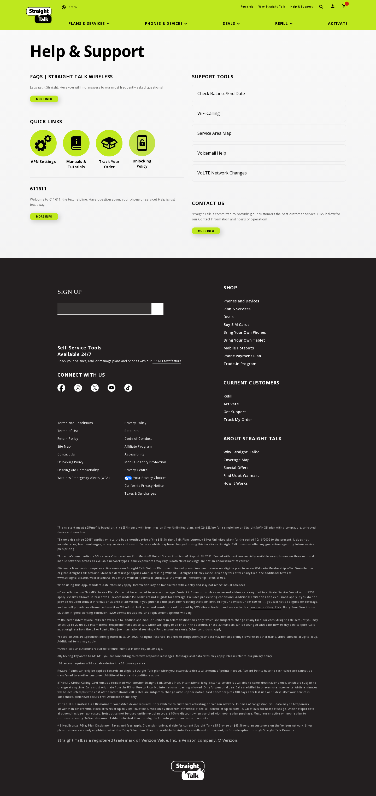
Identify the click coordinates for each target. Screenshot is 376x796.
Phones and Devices (241, 300)
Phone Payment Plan (242, 355)
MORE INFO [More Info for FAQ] (44, 99)
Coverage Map (237, 459)
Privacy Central (137, 470)
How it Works (236, 483)
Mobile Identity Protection (145, 462)
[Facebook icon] (61, 389)
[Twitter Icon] (95, 389)
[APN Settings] (43, 147)
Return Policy (67, 438)
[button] (89, 23)
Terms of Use (68, 431)
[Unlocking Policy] (142, 149)
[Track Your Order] (109, 149)
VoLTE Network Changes (222, 173)
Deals (228, 316)
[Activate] (338, 23)
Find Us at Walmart (241, 475)
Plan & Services (237, 308)
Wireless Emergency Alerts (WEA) (83, 478)
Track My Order (238, 419)
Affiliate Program (138, 446)
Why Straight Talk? (241, 451)
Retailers (132, 431)
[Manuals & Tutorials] (76, 149)
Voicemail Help (211, 153)
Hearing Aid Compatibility (78, 470)
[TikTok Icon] (128, 389)
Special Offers (236, 467)
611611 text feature (166, 361)
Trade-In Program (240, 363)
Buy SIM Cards (236, 324)
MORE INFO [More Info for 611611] (44, 216)
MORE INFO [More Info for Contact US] (206, 231)
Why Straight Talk (271, 6)
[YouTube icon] (111, 389)
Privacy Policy (135, 423)
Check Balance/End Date (221, 93)
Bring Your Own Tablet (244, 340)
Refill (228, 396)
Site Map (64, 446)
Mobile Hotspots (239, 348)
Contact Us (66, 454)
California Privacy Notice (144, 485)
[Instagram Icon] (78, 389)
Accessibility (134, 454)
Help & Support (301, 6)
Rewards (247, 6)
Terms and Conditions (75, 423)
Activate (231, 403)
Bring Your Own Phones (245, 332)
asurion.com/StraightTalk (266, 607)
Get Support (235, 411)
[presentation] (321, 7)
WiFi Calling (208, 113)
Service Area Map (214, 133)
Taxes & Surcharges (140, 493)
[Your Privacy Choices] (154, 479)
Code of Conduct (138, 438)
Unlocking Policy (70, 462)
